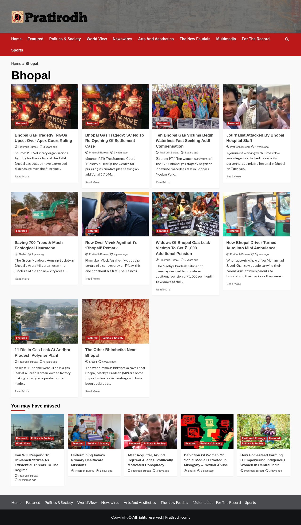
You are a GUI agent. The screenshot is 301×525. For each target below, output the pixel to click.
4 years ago (262, 146)
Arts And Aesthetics (156, 39)
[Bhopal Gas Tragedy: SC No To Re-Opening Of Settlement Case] (115, 106)
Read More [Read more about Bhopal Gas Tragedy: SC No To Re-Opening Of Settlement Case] (92, 182)
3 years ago (50, 146)
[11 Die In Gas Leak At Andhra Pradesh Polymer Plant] (44, 321)
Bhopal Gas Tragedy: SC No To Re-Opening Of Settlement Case (114, 141)
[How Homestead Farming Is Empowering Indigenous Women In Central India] (263, 431)
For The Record (255, 39)
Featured (36, 39)
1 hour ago (106, 470)
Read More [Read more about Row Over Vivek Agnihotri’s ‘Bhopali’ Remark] (92, 278)
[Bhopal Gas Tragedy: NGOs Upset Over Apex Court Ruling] (44, 106)
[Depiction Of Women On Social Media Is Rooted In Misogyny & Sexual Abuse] (207, 431)
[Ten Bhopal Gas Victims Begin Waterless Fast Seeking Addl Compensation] (185, 106)
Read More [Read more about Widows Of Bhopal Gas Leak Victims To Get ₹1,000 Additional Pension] (163, 289)
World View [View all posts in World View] (23, 443)
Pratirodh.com (176, 517)
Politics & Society (65, 39)
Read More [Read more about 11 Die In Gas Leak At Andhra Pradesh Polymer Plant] (22, 391)
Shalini (22, 254)
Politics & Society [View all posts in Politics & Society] (112, 338)
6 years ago (50, 361)
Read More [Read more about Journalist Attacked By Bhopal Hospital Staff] (233, 176)
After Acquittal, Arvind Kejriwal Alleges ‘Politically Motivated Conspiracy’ (150, 460)
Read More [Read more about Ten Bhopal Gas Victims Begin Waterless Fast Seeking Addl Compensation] (163, 182)
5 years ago (191, 260)
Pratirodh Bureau (28, 146)
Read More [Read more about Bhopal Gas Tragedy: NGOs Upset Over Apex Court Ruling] (22, 176)
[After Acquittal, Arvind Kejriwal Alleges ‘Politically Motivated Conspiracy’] (150, 431)
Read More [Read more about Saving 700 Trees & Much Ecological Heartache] (22, 278)
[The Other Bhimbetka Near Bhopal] (115, 321)
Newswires (122, 39)
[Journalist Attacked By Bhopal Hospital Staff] (256, 106)
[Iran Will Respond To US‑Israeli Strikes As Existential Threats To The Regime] (37, 431)
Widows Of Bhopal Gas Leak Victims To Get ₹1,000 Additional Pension (183, 248)
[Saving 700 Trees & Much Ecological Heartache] (44, 214)
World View (97, 39)
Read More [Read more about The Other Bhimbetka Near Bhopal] (92, 391)
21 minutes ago (27, 479)
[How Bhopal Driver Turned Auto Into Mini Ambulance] (256, 214)
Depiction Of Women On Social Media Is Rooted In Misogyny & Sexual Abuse (206, 460)
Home (16, 39)
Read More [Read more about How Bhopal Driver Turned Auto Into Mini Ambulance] (233, 284)
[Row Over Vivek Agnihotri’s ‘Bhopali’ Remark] (115, 214)
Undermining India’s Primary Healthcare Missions (88, 460)
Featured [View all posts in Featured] (21, 123)
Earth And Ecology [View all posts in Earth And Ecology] (253, 438)
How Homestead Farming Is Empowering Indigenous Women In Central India (263, 460)
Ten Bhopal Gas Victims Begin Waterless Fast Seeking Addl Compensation (185, 141)
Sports (17, 50)
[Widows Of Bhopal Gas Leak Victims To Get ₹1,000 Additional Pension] (185, 214)
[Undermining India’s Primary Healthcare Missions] (94, 431)
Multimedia (226, 39)
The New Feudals (195, 39)
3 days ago (162, 470)
